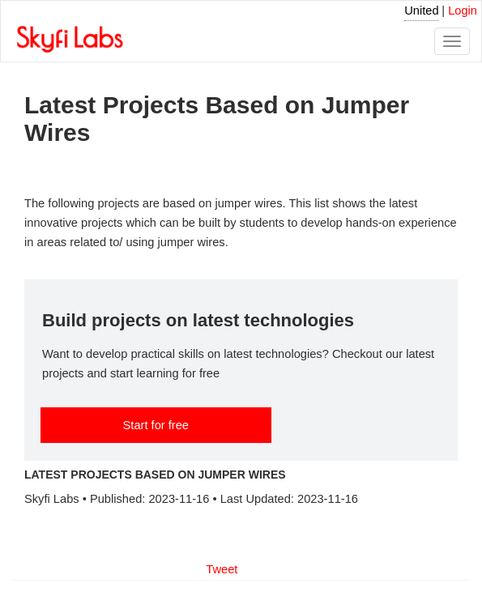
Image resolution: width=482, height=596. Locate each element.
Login (462, 10)
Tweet (221, 569)
